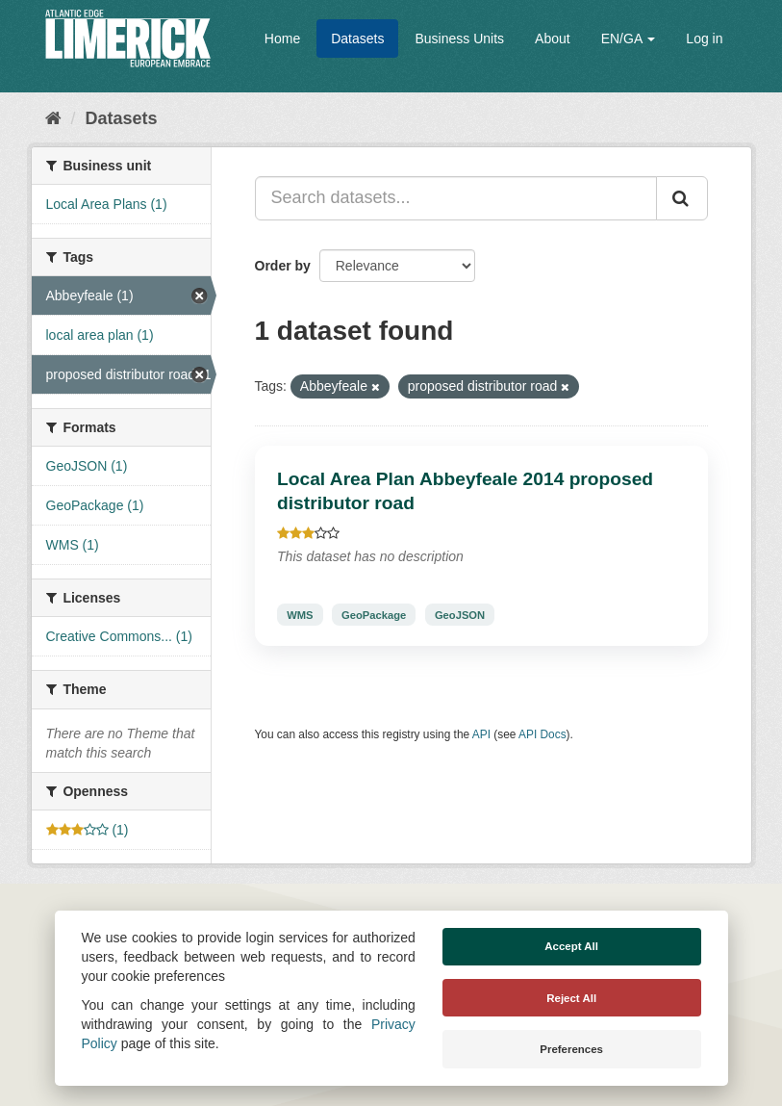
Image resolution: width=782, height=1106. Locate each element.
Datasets (357, 38)
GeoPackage (373, 614)
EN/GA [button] (628, 38)
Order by (283, 265)
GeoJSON (460, 614)
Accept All (571, 946)
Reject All (571, 998)
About (552, 38)
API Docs (542, 734)
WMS (300, 614)
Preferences (571, 1049)
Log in (704, 38)
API (481, 734)
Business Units (459, 38)
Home (282, 38)
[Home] (53, 118)
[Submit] (682, 198)
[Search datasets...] (456, 198)
